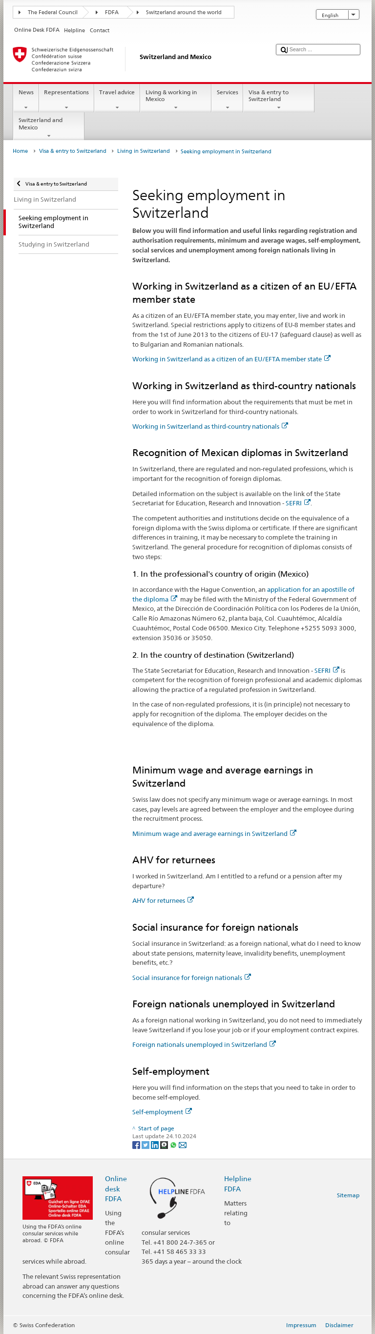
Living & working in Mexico (176, 100)
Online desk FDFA (116, 1188)
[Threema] (164, 1144)
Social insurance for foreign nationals (191, 977)
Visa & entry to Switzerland (279, 100)
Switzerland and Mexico (49, 128)
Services (227, 100)
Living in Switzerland (143, 151)
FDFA (112, 12)
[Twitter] (146, 1144)
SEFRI (298, 503)
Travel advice (117, 100)
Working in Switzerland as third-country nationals (210, 426)
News (26, 100)
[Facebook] (137, 1144)
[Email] (183, 1144)
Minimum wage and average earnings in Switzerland (214, 833)
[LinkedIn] (155, 1144)
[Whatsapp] (174, 1144)
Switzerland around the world (184, 12)
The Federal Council (53, 12)
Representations (67, 100)
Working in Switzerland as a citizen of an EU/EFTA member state (231, 359)
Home (20, 151)
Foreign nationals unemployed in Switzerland (204, 1044)
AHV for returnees (163, 900)
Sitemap (348, 1195)
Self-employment (162, 1112)
